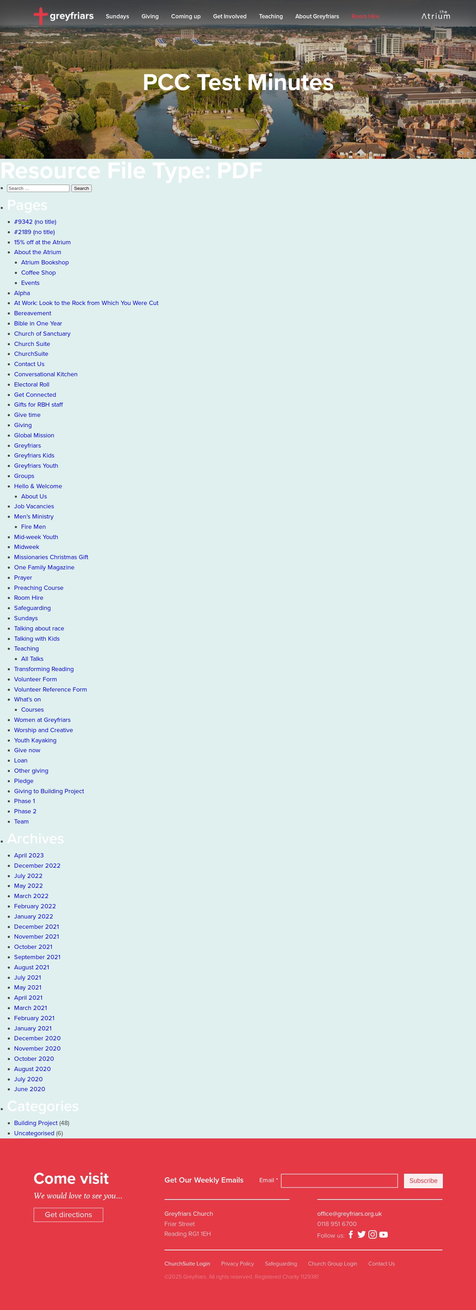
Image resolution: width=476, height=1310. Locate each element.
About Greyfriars (317, 16)
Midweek (26, 547)
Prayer (23, 577)
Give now (27, 750)
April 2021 (28, 997)
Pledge (24, 781)
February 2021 (34, 1018)
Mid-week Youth (36, 537)
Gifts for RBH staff (38, 404)
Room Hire (365, 16)
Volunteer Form (35, 679)
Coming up (186, 16)
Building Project (36, 1123)
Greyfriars (27, 445)
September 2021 (37, 957)
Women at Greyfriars (42, 720)
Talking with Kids (37, 638)
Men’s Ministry (34, 516)
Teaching (271, 16)
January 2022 (33, 916)
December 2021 (36, 927)
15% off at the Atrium (42, 242)
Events (30, 283)
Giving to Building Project (49, 791)
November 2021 (36, 936)
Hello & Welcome (38, 486)
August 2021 (31, 967)
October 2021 (33, 947)
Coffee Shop (38, 272)
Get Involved (230, 16)
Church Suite (32, 344)
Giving (150, 16)
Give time (27, 415)
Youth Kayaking (35, 740)
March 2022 (31, 896)
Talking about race (39, 628)
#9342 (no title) (35, 222)
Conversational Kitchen (46, 374)
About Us (34, 496)
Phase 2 (25, 811)
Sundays (117, 16)
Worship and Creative (43, 730)
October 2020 (34, 1059)
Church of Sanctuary (42, 333)
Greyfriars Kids (34, 455)
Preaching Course (39, 588)
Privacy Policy (237, 1263)
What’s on (27, 699)
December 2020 (37, 1038)
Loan (21, 760)
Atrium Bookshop (45, 262)
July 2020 (28, 1079)
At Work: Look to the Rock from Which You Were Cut (86, 303)
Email (268, 1180)
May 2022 (28, 886)
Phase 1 (24, 801)
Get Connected (35, 395)
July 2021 (27, 977)
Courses (32, 709)
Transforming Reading (44, 669)
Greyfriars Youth (36, 465)
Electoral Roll (31, 384)
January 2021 (33, 1028)
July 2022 (28, 876)
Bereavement (32, 313)
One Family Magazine (44, 567)
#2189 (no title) (34, 232)
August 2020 (32, 1069)
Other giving (31, 770)
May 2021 (27, 987)
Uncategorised (34, 1133)
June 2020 (29, 1089)
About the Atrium (37, 252)
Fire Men (33, 527)
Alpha (22, 293)
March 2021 (30, 1008)
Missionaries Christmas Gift (51, 557)
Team (21, 821)
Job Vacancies (34, 506)
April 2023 (29, 855)
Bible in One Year (38, 323)
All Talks (32, 659)
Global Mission (34, 435)
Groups (24, 476)
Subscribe (423, 1180)
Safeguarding (32, 608)
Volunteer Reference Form (50, 689)
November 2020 (37, 1048)
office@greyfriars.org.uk (349, 1214)
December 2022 (37, 865)
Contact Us (29, 364)
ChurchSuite (31, 354)
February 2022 (35, 906)
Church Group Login (332, 1263)
